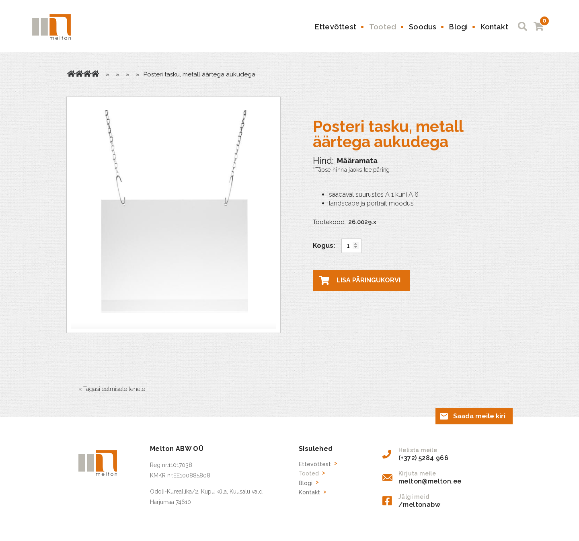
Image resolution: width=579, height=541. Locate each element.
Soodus (422, 27)
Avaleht (71, 73)
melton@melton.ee (429, 481)
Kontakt (494, 27)
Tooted (382, 27)
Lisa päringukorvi (368, 280)
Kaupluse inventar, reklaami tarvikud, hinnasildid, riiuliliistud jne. (87, 73)
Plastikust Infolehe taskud (95, 73)
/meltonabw (419, 504)
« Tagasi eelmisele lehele (111, 389)
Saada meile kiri (479, 416)
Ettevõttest (335, 27)
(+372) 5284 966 (423, 458)
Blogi (458, 27)
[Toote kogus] (351, 246)
